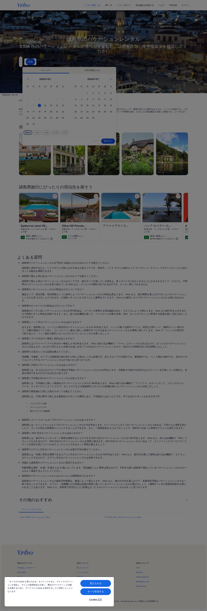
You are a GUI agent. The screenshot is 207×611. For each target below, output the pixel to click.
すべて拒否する (96, 591)
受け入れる (95, 583)
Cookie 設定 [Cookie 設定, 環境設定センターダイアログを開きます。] (95, 599)
